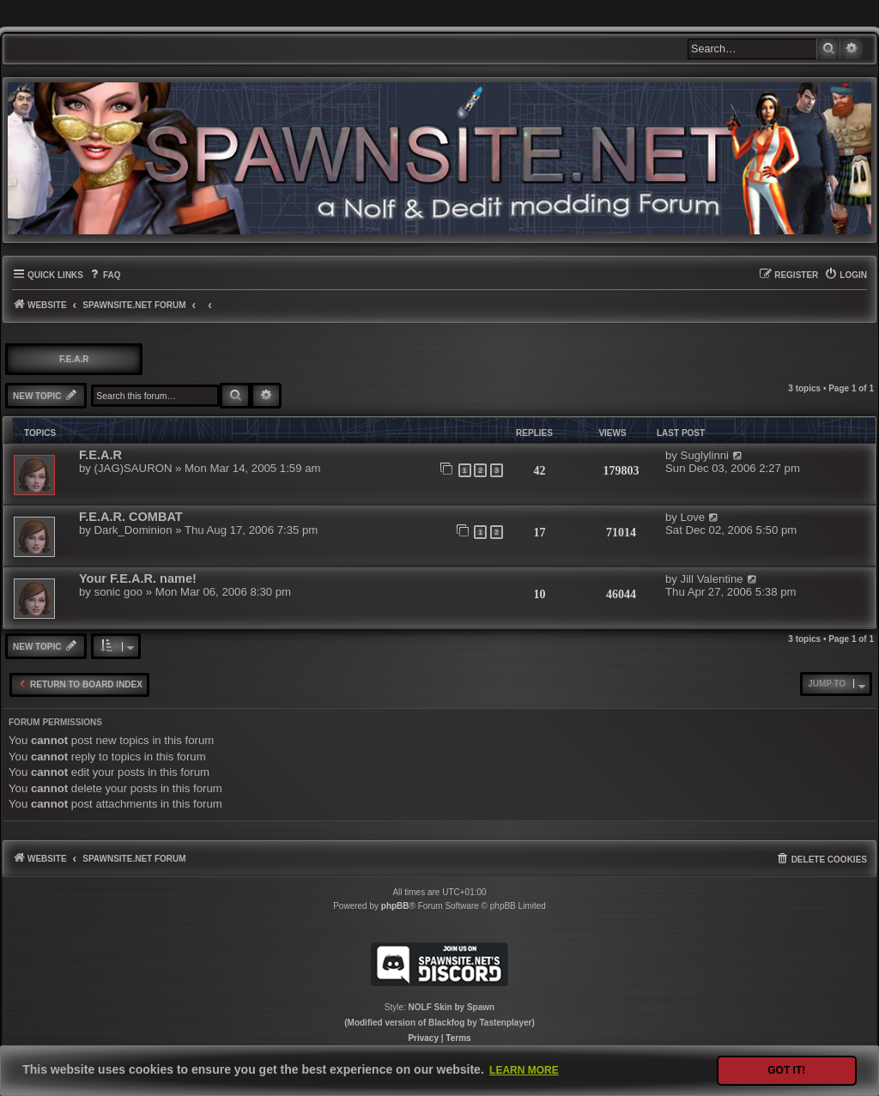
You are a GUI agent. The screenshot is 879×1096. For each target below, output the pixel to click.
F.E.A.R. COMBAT (131, 517)
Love (693, 517)
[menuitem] (104, 275)
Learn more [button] (524, 1070)
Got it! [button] (786, 1070)
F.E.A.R (73, 359)
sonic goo (118, 591)
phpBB (395, 906)
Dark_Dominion (133, 530)
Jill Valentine (712, 578)
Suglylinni (705, 455)
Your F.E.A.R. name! (138, 578)
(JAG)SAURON (133, 468)
